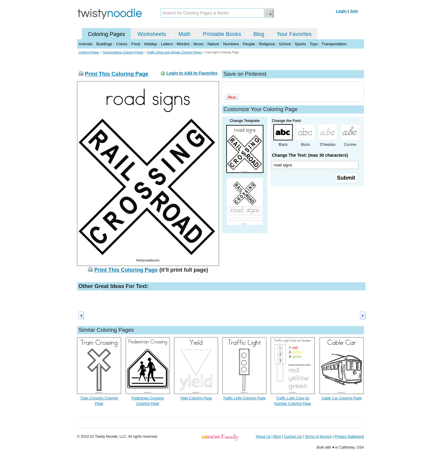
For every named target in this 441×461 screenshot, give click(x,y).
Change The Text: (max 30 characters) (310, 155)
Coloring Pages (106, 34)
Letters (167, 44)
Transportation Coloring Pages (123, 52)
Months (183, 44)
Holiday (150, 44)
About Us (263, 436)
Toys (314, 44)
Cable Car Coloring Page (341, 398)
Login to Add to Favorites (191, 73)
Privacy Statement (349, 436)
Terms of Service (317, 436)
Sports (300, 44)
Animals (85, 44)
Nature (213, 44)
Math (185, 34)
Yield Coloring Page (196, 398)
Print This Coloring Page (116, 74)
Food (135, 44)
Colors (121, 44)
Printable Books (222, 34)
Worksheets (151, 34)
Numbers (231, 44)
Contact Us (293, 436)
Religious (267, 44)
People (249, 44)
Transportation (333, 44)
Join (354, 11)
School (285, 44)
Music (198, 44)
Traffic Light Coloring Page (244, 398)
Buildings (104, 44)
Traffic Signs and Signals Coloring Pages (174, 52)
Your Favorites (294, 34)
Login (341, 11)
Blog (258, 34)
